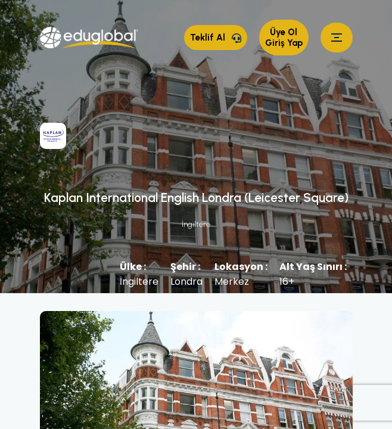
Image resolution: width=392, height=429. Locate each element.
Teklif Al (215, 37)
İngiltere (196, 224)
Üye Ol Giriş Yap (284, 37)
